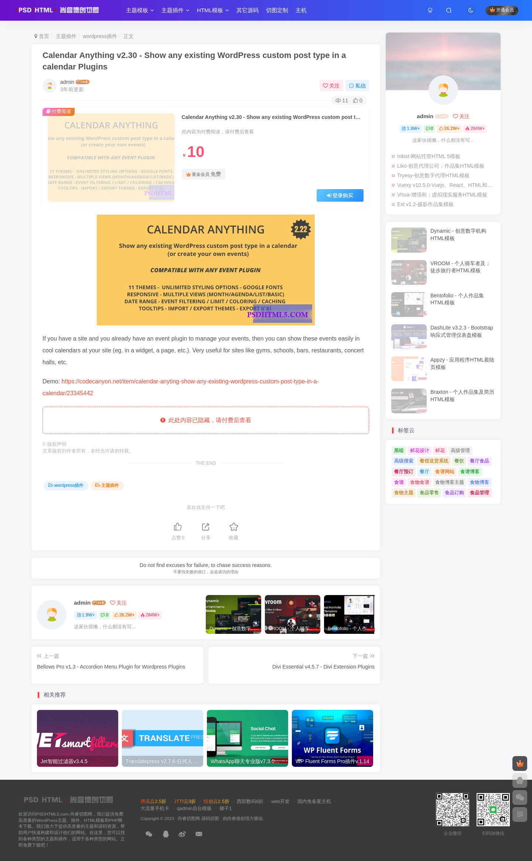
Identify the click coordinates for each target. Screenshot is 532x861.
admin (67, 82)
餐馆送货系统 (434, 461)
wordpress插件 (100, 36)
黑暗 (399, 450)
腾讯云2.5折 (153, 801)
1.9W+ (86, 615)
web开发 (280, 801)
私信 (357, 86)
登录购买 (340, 195)
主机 (304, 12)
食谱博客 (470, 471)
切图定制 (280, 12)
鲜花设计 (419, 450)
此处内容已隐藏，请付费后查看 (206, 420)
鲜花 (440, 450)
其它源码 (251, 12)
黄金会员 (203, 174)
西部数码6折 (250, 801)
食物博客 (479, 482)
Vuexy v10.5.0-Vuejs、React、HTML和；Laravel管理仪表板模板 (447, 185)
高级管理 (460, 450)
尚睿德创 (236, 818)
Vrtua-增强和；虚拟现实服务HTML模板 (442, 195)
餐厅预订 (403, 471)
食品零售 (429, 492)
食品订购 (454, 492)
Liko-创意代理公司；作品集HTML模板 (440, 166)
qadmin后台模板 (194, 808)
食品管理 (479, 492)
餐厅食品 (479, 461)
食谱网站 (444, 471)
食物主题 (403, 492)
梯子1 (225, 808)
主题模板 (143, 12)
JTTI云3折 (185, 801)
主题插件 (179, 12)
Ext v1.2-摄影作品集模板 (425, 204)
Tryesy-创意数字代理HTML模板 (433, 175)
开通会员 (499, 12)
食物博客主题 (449, 482)
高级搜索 (403, 461)
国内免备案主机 (314, 801)
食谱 (399, 482)
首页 (41, 36)
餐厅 (424, 471)
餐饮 (459, 461)
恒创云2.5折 (216, 801)
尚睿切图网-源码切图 (198, 818)
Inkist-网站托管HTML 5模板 (428, 156)
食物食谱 (419, 482)
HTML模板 (216, 12)
